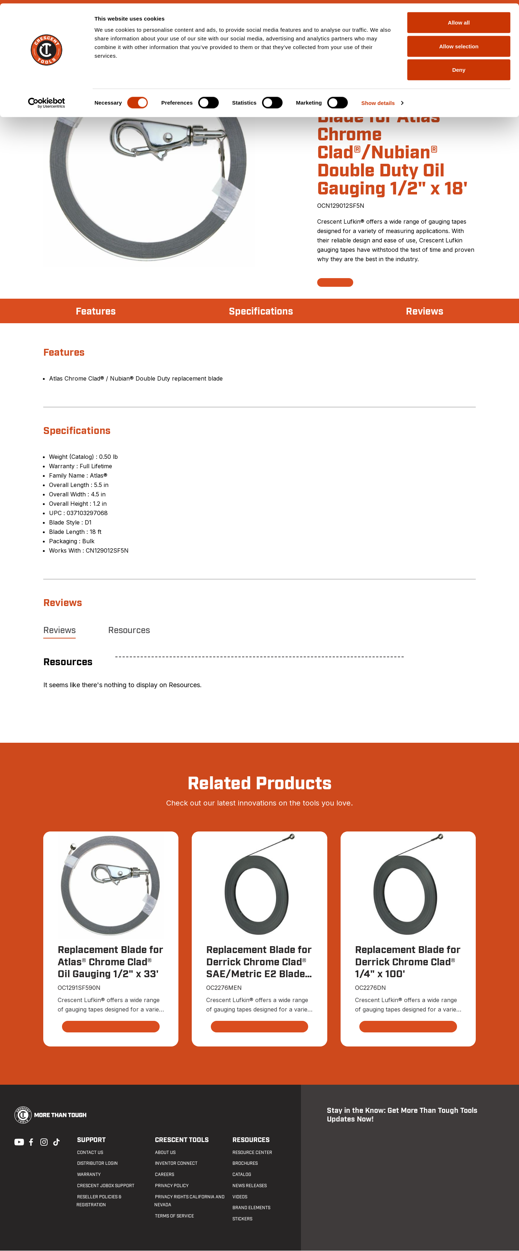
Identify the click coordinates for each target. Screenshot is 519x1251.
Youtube (17, 1142)
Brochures (244, 1164)
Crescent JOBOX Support (105, 1186)
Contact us (89, 1152)
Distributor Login (96, 1164)
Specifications (260, 312)
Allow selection (458, 43)
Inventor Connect (175, 1164)
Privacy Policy (171, 1186)
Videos (239, 1197)
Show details (378, 99)
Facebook (30, 1142)
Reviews (423, 312)
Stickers (242, 1219)
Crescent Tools (181, 1140)
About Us (164, 1152)
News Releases (249, 1186)
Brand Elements (251, 1208)
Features (96, 312)
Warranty (88, 1175)
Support (90, 1140)
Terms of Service (173, 1216)
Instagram (43, 1142)
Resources (129, 630)
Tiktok (56, 1142)
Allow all (459, 19)
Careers (163, 1175)
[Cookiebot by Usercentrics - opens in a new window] (46, 99)
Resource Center (252, 1152)
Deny (459, 66)
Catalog (241, 1175)
